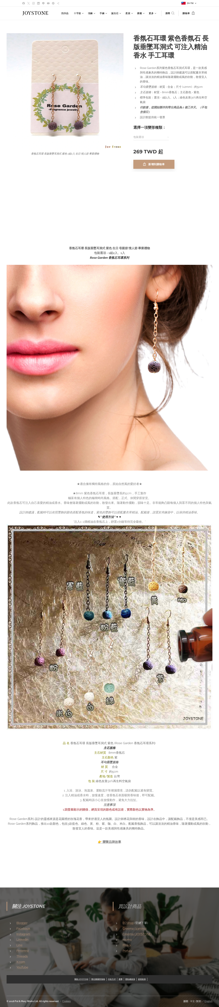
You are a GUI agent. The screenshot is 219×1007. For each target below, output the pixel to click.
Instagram (23, 934)
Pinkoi (127, 945)
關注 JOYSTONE (28, 906)
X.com (20, 961)
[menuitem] (65, 13)
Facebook (23, 928)
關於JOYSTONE (81, 979)
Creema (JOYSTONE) (137, 934)
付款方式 (112, 979)
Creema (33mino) (134, 928)
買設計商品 (129, 906)
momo (127, 939)
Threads (22, 956)
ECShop (128, 923)
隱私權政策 (130, 979)
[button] (169, 13)
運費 (120, 979)
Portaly (127, 950)
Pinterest (22, 950)
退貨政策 (142, 979)
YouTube (22, 967)
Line (19, 945)
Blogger (21, 923)
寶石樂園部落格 (98, 979)
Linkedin (22, 939)
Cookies (66, 1001)
